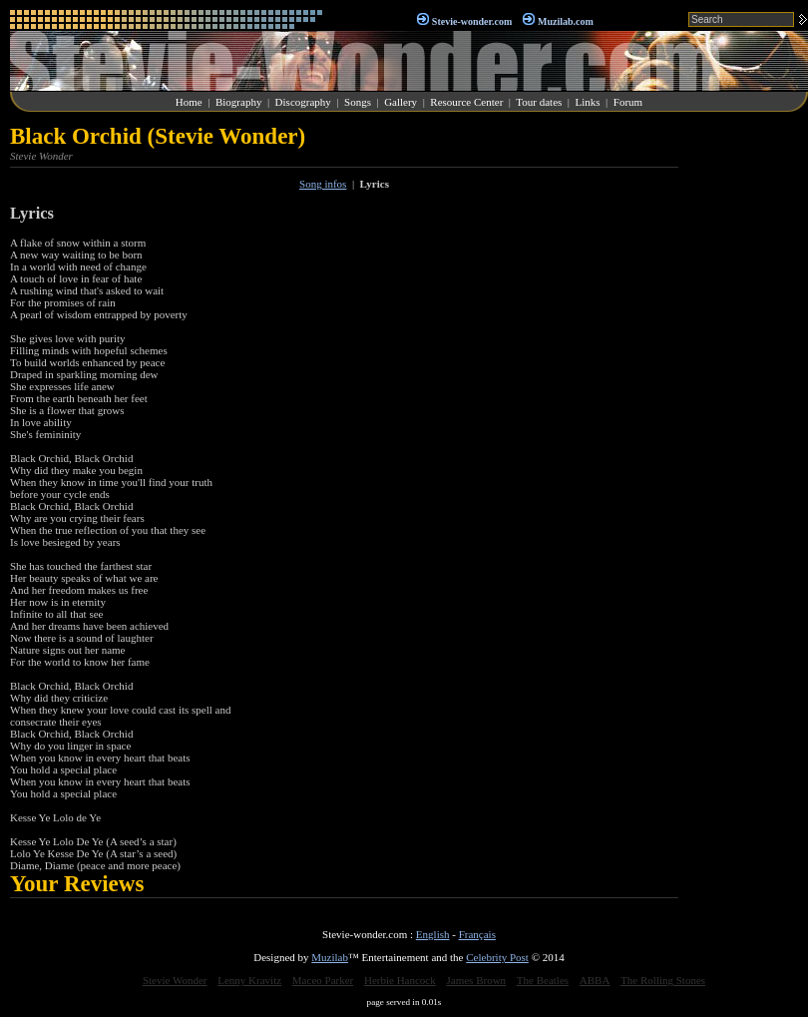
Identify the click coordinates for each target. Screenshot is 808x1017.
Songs (357, 102)
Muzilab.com (566, 21)
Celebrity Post (497, 957)
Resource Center (466, 102)
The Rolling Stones (662, 980)
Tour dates (539, 102)
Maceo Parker (322, 980)
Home (189, 102)
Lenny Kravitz (249, 980)
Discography (303, 102)
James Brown (477, 980)
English (433, 934)
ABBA (595, 980)
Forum (627, 102)
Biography (238, 102)
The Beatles (543, 980)
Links (588, 102)
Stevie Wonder (175, 980)
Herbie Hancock (400, 980)
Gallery (400, 102)
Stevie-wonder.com (472, 21)
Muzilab (329, 957)
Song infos (322, 184)
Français (477, 934)
